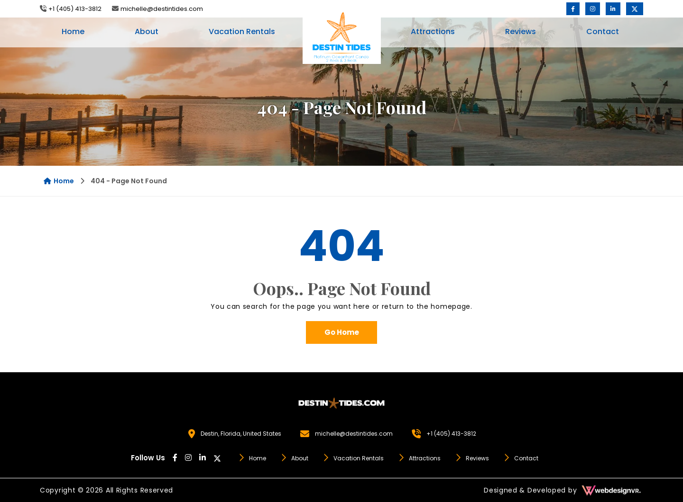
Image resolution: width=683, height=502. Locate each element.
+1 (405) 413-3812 (75, 8)
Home (73, 31)
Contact (602, 31)
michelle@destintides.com (161, 8)
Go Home (341, 332)
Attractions (433, 31)
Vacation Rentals (242, 31)
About (146, 31)
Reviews (520, 31)
